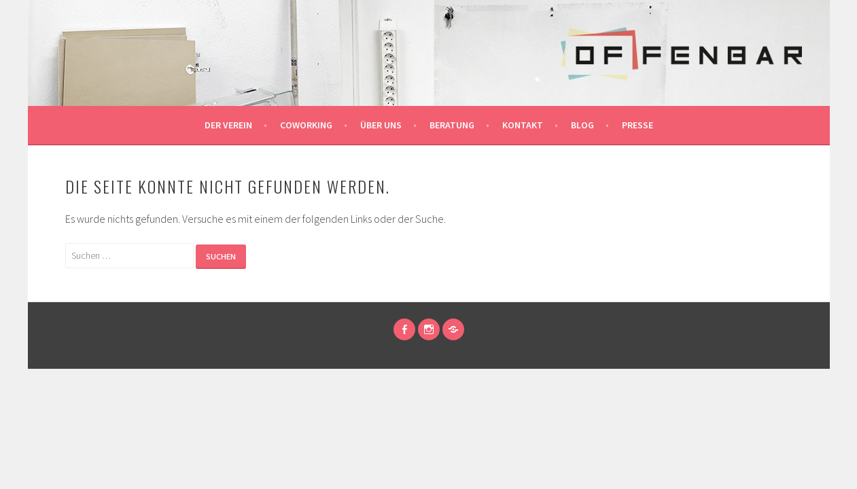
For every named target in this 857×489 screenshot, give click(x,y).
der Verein (228, 125)
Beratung (452, 125)
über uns (381, 125)
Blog (582, 125)
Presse (637, 125)
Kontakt (522, 125)
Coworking (306, 125)
